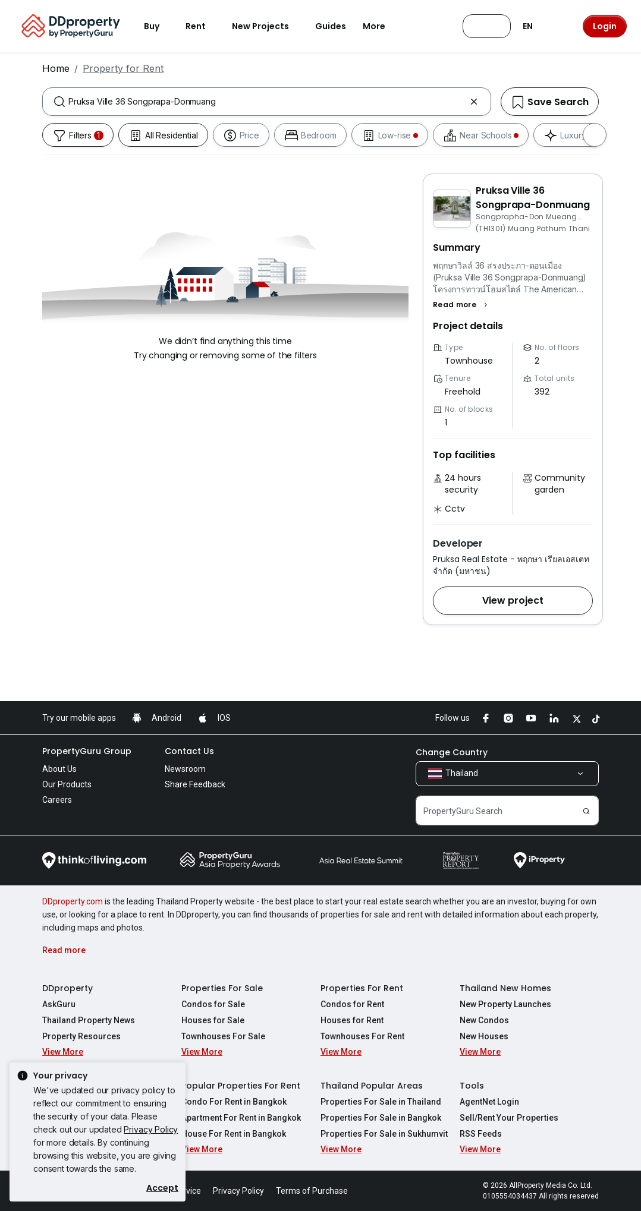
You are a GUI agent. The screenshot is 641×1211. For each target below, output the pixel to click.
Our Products (67, 784)
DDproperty (67, 988)
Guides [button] (330, 26)
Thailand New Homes (505, 988)
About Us (59, 769)
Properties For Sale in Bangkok (380, 1117)
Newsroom (185, 769)
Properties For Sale (222, 988)
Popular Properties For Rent (240, 1086)
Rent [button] (203, 26)
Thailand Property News (88, 1020)
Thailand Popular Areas (371, 1086)
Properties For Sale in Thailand (380, 1101)
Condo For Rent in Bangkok (234, 1101)
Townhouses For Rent (362, 1036)
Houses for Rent (352, 1020)
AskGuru (59, 1004)
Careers (57, 800)
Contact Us (189, 751)
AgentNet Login (489, 1101)
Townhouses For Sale (223, 1036)
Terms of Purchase (312, 1191)
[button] (462, 305)
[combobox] (266, 102)
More (381, 26)
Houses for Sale (212, 1020)
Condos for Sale (213, 1004)
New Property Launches (505, 1004)
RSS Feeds (481, 1134)
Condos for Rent (352, 1004)
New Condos (484, 1020)
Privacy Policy (151, 1129)
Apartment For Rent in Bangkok (241, 1117)
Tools (472, 1086)
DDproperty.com (72, 901)
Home (56, 68)
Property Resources (81, 1036)
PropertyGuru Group (86, 751)
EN (535, 26)
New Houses (484, 1036)
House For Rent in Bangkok (233, 1134)
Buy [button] (159, 26)
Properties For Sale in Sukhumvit (384, 1134)
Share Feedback (195, 784)
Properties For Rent (361, 988)
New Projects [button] (267, 26)
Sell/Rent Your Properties (509, 1117)
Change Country (452, 752)
